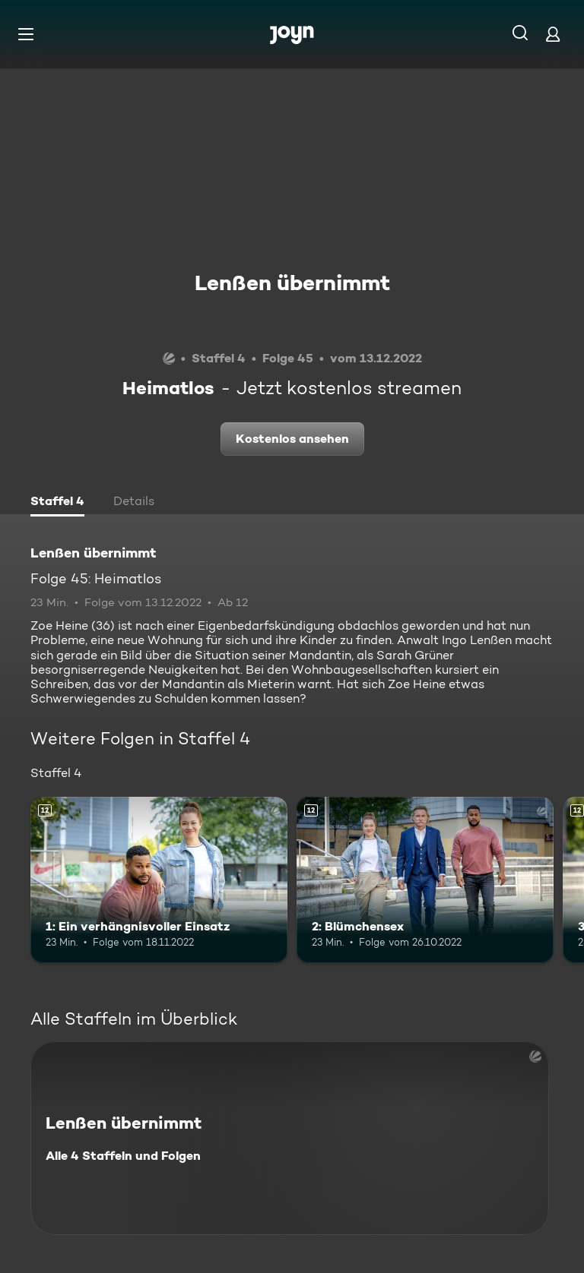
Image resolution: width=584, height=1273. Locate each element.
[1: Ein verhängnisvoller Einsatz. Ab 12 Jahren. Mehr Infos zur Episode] (158, 880)
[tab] (57, 502)
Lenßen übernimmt (292, 282)
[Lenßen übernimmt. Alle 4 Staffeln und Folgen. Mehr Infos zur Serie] (289, 1138)
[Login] (552, 34)
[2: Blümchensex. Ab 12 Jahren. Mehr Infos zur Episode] (425, 880)
